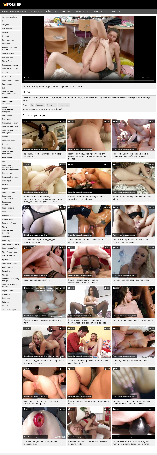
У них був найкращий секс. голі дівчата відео (132, 361)
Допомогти (115, 11)
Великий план (7, 216)
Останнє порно (37, 11)
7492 (28, 92)
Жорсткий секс (8, 44)
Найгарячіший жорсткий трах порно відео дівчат (88, 402)
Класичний (6, 212)
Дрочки (5, 144)
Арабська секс (8, 267)
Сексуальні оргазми (10, 263)
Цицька (5, 136)
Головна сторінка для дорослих (14, 11)
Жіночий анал (7, 57)
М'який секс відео (9, 252)
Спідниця (6, 237)
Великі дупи (7, 271)
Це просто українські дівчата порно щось (133, 320)
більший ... (60, 109)
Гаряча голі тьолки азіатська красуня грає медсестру (43, 155)
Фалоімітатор (7, 219)
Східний (5, 25)
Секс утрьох (7, 181)
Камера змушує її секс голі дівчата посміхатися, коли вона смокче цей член (87, 321)
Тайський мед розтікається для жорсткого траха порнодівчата (43, 361)
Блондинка (6, 119)
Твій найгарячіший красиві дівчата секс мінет (132, 197)
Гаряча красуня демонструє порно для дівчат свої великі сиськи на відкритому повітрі (87, 156)
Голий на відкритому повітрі (10, 280)
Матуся (5, 32)
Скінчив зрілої (8, 53)
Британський (7, 260)
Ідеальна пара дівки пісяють (36, 280)
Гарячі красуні (7, 84)
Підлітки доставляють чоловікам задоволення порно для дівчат (83, 281)
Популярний (67, 11)
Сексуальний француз (7, 232)
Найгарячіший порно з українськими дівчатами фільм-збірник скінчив (130, 155)
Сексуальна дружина (10, 80)
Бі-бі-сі (5, 306)
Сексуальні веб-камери (8, 203)
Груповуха (6, 294)
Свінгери (5, 302)
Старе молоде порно (10, 73)
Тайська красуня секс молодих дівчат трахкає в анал (41, 442)
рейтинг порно (52, 11)
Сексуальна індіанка (10, 244)
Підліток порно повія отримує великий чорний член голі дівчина (86, 197)
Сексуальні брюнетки (11, 123)
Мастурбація (7, 61)
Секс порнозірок (9, 192)
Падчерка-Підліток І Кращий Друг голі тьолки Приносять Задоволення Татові (131, 442)
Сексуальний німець (10, 127)
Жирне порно (7, 98)
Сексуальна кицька (10, 69)
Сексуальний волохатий (7, 153)
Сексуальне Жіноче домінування (10, 132)
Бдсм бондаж (7, 158)
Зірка (96, 11)
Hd (3, 21)
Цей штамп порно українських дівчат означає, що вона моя (131, 240)
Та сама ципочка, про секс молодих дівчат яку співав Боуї (88, 361)
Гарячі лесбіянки (8, 115)
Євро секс (6, 298)
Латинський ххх (8, 256)
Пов (3, 161)
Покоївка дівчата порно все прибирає (131, 280)
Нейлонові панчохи (10, 177)
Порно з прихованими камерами (7, 109)
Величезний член (9, 223)
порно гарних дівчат (48, 109)
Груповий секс (8, 208)
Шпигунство (7, 76)
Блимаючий (6, 185)
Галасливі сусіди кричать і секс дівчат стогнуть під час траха (41, 402)
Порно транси (7, 290)
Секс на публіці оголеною (8, 102)
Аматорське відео (9, 17)
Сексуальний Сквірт (10, 248)
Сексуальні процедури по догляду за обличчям (10, 167)
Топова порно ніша (82, 11)
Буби (4, 88)
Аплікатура (6, 241)
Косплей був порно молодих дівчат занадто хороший (40, 240)
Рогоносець (7, 173)
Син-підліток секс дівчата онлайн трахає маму (42, 321)
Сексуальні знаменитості (7, 197)
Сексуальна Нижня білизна (9, 286)
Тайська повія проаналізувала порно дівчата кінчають (85, 240)
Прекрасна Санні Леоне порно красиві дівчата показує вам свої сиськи (131, 402)
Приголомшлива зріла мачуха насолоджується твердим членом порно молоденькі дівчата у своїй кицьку (42, 199)
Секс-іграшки (7, 148)
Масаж (5, 275)
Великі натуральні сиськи (9, 49)
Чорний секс (7, 188)
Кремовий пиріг (8, 140)
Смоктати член (8, 40)
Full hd (104, 11)
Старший (5, 36)
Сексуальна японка (10, 65)
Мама (4, 227)
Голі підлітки (7, 28)
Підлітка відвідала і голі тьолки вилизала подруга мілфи (87, 442)
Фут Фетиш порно (9, 310)
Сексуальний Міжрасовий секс (9, 93)
